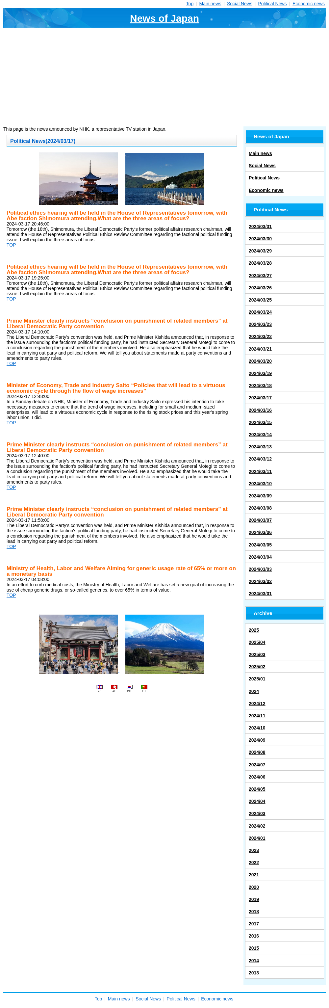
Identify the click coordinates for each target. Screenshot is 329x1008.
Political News (272, 3)
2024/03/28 (260, 263)
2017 (254, 923)
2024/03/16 (260, 410)
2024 (254, 691)
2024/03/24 (260, 312)
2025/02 (257, 666)
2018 (254, 911)
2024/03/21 (260, 349)
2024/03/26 (260, 287)
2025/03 (257, 654)
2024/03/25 (260, 300)
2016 (254, 936)
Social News (239, 3)
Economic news (308, 3)
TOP (11, 245)
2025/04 (257, 642)
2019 (254, 899)
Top (190, 3)
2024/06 (257, 777)
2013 (254, 972)
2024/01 (257, 838)
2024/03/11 (260, 471)
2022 (254, 862)
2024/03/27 (260, 275)
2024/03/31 (260, 226)
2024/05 (257, 789)
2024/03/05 (260, 544)
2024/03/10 (260, 483)
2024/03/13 (260, 446)
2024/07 (257, 764)
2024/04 (257, 801)
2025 (254, 630)
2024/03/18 (260, 385)
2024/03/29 (260, 250)
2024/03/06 (260, 532)
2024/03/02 (260, 581)
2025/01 (257, 678)
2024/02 (257, 826)
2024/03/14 (260, 434)
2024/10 (257, 727)
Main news (210, 3)
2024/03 (257, 813)
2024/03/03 (260, 569)
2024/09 (257, 740)
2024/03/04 (260, 557)
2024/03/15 (260, 422)
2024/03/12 (260, 459)
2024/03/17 (260, 397)
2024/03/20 (260, 361)
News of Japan (164, 18)
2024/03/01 (260, 593)
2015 (254, 948)
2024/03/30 (260, 238)
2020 (254, 887)
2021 (254, 874)
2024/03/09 (260, 495)
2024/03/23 (260, 324)
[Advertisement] (164, 77)
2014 (254, 960)
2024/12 (257, 703)
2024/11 (257, 715)
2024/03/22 (260, 336)
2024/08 (257, 752)
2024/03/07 (260, 520)
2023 (254, 850)
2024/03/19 (260, 373)
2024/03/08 (260, 508)
